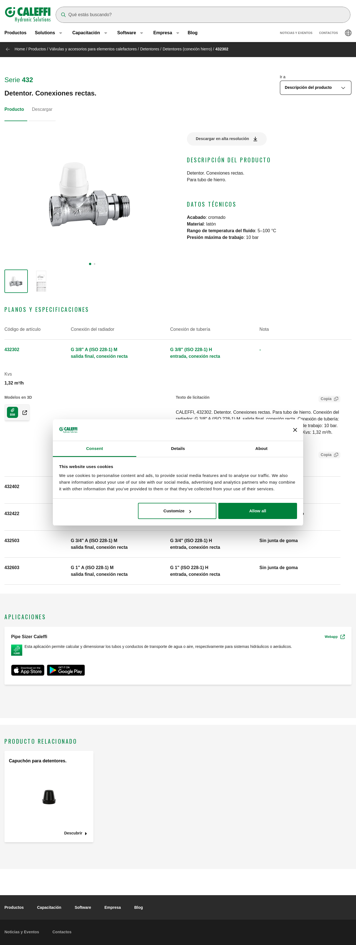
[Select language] (348, 33)
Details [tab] (178, 448)
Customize (177, 510)
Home (19, 49)
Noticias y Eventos (296, 33)
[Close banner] (295, 430)
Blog (193, 33)
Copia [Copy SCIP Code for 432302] (325, 455)
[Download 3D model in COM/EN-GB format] (12, 412)
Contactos (328, 33)
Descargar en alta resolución (222, 138)
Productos (15, 33)
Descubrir (73, 833)
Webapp (335, 637)
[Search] (203, 15)
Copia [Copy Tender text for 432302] (325, 399)
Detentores (149, 49)
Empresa (113, 907)
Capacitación (49, 907)
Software (83, 907)
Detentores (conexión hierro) (187, 49)
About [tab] (261, 448)
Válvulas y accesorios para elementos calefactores (93, 49)
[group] (16, 281)
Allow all (257, 510)
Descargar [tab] (42, 109)
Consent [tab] (94, 448)
